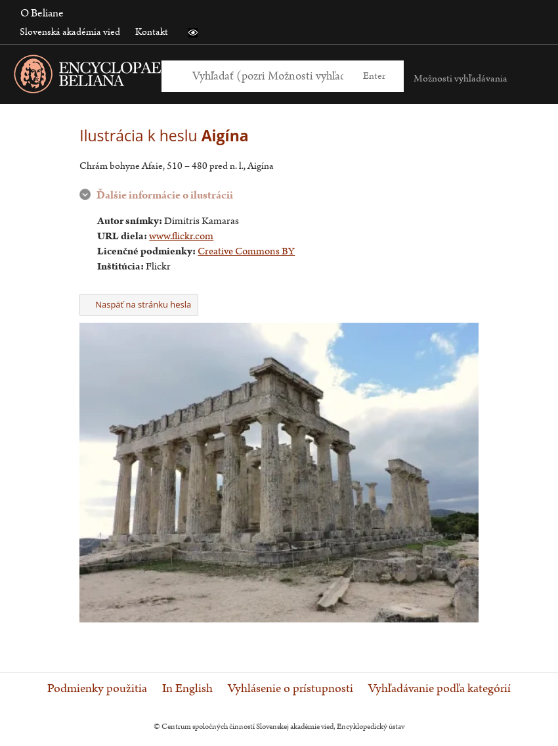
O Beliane (42, 13)
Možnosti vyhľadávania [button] (460, 78)
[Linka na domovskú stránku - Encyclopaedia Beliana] (121, 76)
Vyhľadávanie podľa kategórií (439, 688)
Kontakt (151, 32)
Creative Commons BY (246, 251)
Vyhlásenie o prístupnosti (290, 688)
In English (187, 688)
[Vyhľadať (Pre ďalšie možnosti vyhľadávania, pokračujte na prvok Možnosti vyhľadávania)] (268, 76)
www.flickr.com (181, 236)
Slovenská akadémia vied (70, 32)
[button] (193, 32)
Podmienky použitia (97, 688)
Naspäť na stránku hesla (139, 304)
